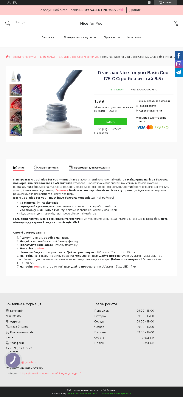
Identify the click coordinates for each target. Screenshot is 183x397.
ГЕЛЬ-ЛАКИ (46, 56)
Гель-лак (61, 190)
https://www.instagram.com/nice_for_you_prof (50, 373)
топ (36, 266)
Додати (135, 10)
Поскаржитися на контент (81, 393)
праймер (40, 248)
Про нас (109, 37)
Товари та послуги (78, 37)
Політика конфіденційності (115, 393)
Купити (111, 121)
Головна (48, 37)
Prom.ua (111, 390)
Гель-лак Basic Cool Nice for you (79, 56)
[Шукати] (8, 23)
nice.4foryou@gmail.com (22, 362)
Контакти (134, 37)
